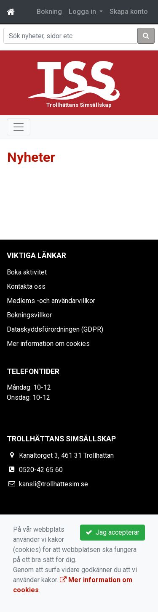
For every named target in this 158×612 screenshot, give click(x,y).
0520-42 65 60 (41, 470)
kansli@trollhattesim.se (53, 484)
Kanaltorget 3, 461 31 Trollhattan (66, 455)
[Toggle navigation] (18, 127)
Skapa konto (129, 12)
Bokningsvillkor (29, 315)
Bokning (49, 12)
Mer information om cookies (48, 344)
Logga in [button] (83, 12)
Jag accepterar (112, 532)
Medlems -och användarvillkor (51, 301)
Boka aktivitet (27, 272)
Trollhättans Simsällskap (79, 105)
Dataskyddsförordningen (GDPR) (55, 329)
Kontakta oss (26, 286)
